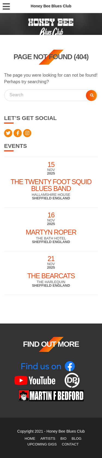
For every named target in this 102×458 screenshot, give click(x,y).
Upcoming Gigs (42, 444)
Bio (63, 438)
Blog (76, 438)
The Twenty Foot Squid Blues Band (51, 185)
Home (30, 438)
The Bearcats (51, 276)
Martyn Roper (51, 232)
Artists (47, 438)
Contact (70, 444)
